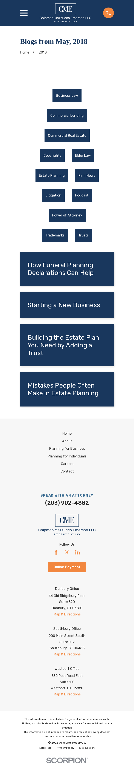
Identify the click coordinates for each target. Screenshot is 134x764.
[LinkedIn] (77, 552)
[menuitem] (67, 96)
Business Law (67, 96)
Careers (67, 464)
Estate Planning (52, 175)
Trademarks (55, 235)
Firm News (87, 175)
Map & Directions (67, 614)
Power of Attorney (67, 215)
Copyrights (52, 155)
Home (67, 433)
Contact (67, 471)
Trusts (83, 235)
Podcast (81, 195)
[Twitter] (67, 552)
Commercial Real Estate (67, 135)
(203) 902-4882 (67, 503)
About (67, 441)
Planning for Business (67, 449)
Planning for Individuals (67, 456)
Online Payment (67, 567)
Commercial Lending (67, 116)
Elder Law (83, 155)
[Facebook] (56, 552)
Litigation (53, 195)
